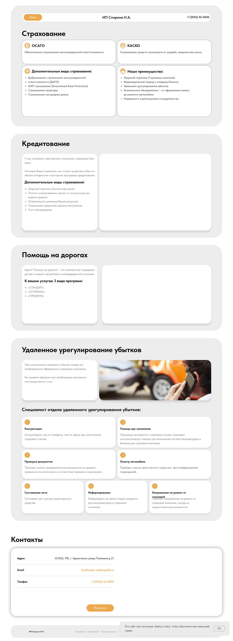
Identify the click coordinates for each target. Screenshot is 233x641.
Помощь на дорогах (108, 631)
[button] (33, 17)
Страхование (80, 631)
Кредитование (93, 631)
